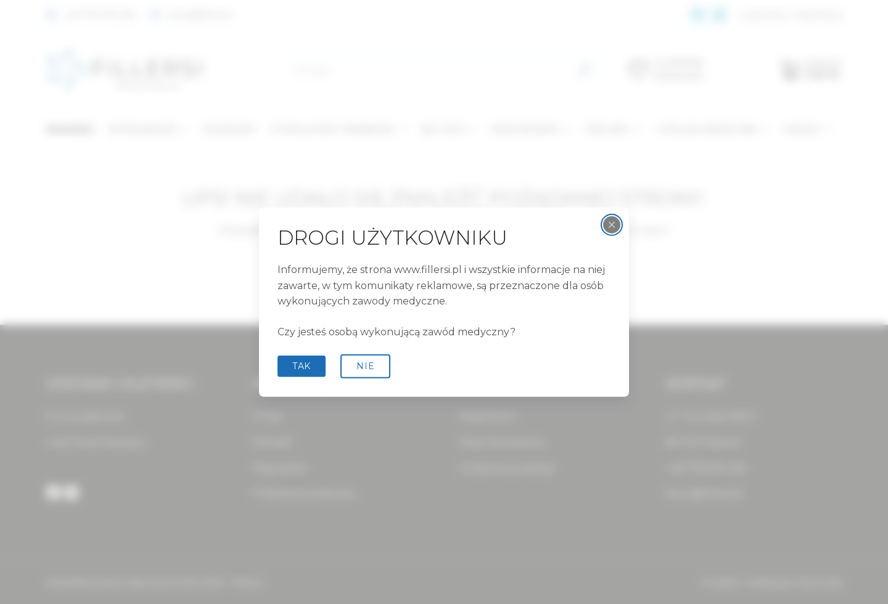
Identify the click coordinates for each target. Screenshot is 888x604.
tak (301, 366)
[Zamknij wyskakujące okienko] (611, 225)
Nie (365, 366)
